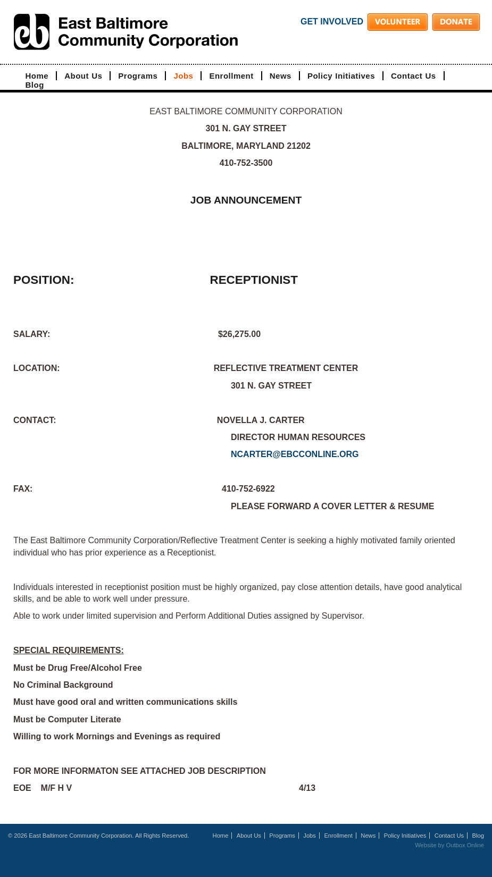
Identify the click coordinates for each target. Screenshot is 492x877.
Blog (35, 84)
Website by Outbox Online (449, 845)
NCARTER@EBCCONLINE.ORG (295, 454)
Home (37, 75)
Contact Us (413, 75)
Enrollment (231, 75)
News (280, 75)
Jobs (183, 75)
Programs (137, 75)
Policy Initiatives (341, 75)
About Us (83, 75)
